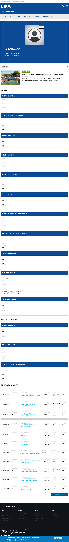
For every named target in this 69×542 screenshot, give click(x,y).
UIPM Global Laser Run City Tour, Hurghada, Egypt (30, 488)
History (37, 515)
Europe (18, 17)
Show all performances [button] (59, 494)
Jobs (36, 520)
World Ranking (22, 513)
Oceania (36, 17)
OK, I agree (58, 538)
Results (20, 510)
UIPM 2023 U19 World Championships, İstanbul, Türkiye (30, 394)
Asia (11, 17)
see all (66, 67)
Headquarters (39, 518)
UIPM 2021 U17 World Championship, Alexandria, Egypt (30, 452)
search (63, 6)
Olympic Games (5, 520)
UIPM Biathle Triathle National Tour (12, 291)
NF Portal (22, 1)
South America (48, 17)
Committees (38, 513)
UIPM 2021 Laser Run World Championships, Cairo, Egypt (29, 470)
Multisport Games (6, 518)
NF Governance (15, 1)
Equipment (55, 515)
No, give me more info (13, 540)
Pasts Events (4, 515)
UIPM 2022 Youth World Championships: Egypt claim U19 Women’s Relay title (43, 74)
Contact (54, 513)
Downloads (21, 515)
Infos (36, 510)
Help (53, 510)
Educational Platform (5, 1)
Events (2, 510)
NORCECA (27, 17)
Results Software (5, 523)
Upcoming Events (6, 513)
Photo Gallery (22, 518)
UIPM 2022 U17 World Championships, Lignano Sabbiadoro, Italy (28, 404)
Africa (4, 17)
